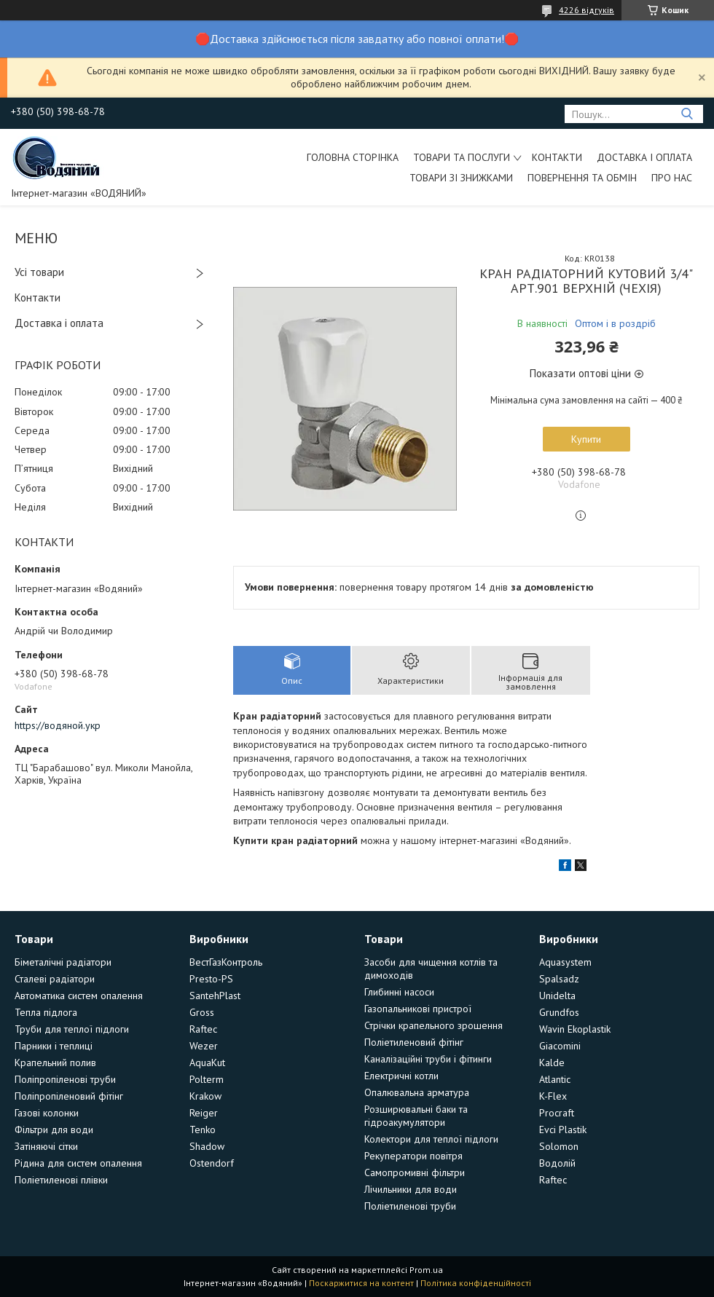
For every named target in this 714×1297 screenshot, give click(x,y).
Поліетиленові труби (410, 1206)
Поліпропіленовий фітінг (69, 1096)
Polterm (206, 1079)
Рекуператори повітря (413, 1155)
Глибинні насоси (399, 991)
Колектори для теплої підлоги (431, 1139)
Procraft (556, 1112)
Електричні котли (401, 1075)
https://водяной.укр (58, 725)
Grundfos (559, 1012)
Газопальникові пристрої (417, 1008)
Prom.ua (426, 1269)
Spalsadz (559, 978)
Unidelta (557, 995)
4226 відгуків (586, 9)
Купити (586, 439)
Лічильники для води (410, 1189)
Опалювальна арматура (416, 1092)
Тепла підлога (46, 1012)
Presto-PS (211, 978)
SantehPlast (214, 995)
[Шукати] (686, 114)
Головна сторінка (353, 157)
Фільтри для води (54, 1129)
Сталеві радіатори (55, 978)
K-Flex (553, 1096)
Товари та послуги (461, 157)
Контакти (557, 157)
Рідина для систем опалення (78, 1163)
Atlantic (554, 1079)
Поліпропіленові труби (65, 1079)
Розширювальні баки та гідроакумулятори (416, 1116)
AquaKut (207, 1062)
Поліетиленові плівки (61, 1179)
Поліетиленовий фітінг (413, 1042)
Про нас (671, 177)
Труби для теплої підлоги (72, 1029)
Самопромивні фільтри (414, 1172)
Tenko (202, 1129)
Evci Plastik (562, 1129)
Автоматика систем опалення (79, 995)
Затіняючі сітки (46, 1146)
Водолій (557, 1163)
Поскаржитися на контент (361, 1282)
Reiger (203, 1112)
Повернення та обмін (582, 177)
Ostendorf (211, 1163)
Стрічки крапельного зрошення (433, 1025)
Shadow (206, 1146)
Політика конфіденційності (475, 1282)
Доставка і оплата (644, 157)
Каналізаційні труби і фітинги (428, 1058)
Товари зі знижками (461, 177)
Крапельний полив (55, 1062)
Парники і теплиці (54, 1045)
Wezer (203, 1045)
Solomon (558, 1146)
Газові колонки (47, 1112)
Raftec (203, 1029)
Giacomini (560, 1045)
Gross (201, 1012)
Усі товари (39, 272)
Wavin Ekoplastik (575, 1029)
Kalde (552, 1062)
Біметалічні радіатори (63, 962)
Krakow (205, 1096)
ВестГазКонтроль (225, 962)
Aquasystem (565, 962)
